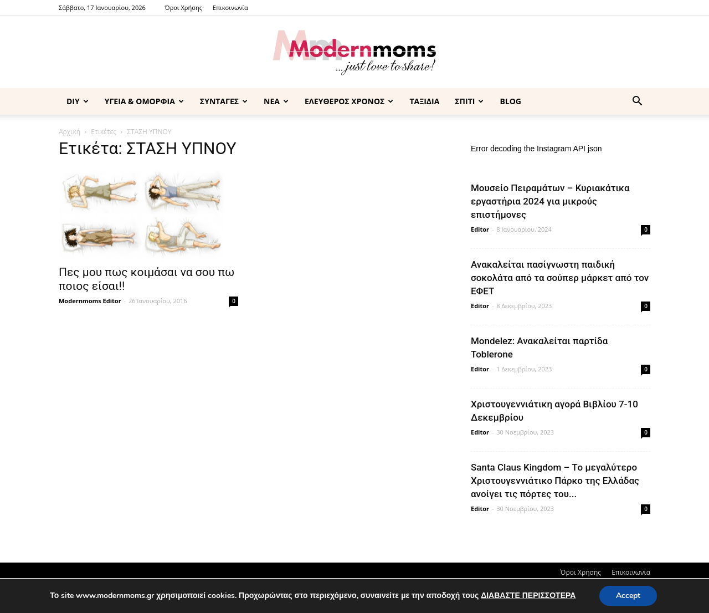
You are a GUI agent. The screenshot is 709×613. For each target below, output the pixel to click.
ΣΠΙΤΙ (469, 101)
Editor (480, 229)
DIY (77, 101)
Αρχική (69, 131)
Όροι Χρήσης (183, 7)
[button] (637, 102)
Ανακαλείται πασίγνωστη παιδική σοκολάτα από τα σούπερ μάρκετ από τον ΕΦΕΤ (560, 278)
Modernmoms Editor (90, 301)
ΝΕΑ (276, 101)
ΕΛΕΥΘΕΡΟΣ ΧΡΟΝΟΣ (349, 101)
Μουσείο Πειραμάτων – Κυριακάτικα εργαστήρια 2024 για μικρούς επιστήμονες (550, 201)
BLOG (510, 101)
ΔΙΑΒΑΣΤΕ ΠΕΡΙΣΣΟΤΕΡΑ (528, 595)
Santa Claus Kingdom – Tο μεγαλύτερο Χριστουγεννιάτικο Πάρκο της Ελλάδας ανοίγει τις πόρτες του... (555, 480)
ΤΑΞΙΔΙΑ (424, 101)
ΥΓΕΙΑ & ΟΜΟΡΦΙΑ (144, 101)
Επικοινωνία (230, 7)
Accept (628, 595)
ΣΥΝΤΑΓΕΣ (224, 101)
